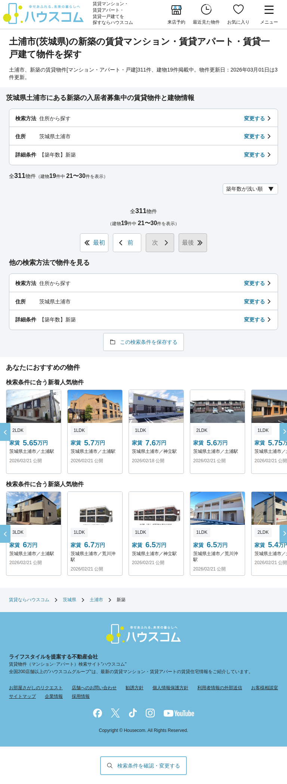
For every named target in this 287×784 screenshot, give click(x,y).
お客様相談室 (264, 687)
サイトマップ (22, 696)
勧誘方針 (135, 687)
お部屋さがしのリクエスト (36, 687)
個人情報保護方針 (170, 687)
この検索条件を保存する (149, 342)
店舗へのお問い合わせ (94, 687)
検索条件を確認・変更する (148, 766)
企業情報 (54, 696)
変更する (254, 118)
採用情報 (81, 696)
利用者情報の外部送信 (219, 687)
